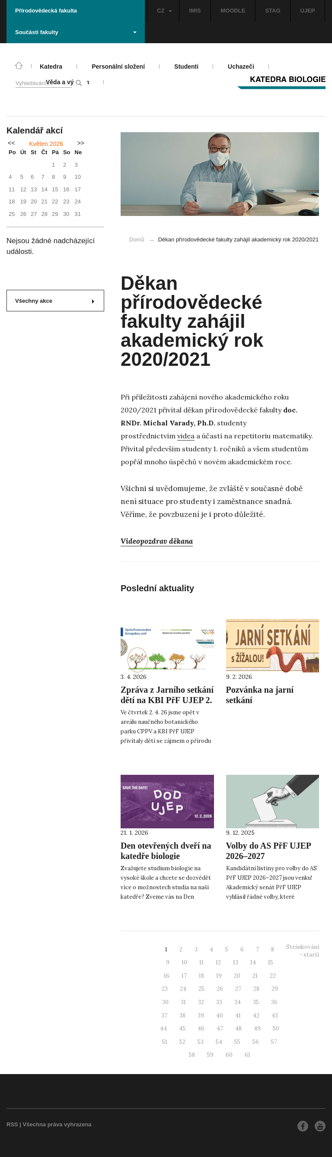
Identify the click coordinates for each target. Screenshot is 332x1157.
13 (235, 962)
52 (182, 1042)
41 (238, 1015)
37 (164, 1015)
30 (165, 1002)
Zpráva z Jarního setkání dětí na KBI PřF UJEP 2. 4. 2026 (167, 700)
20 (237, 975)
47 (220, 1028)
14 (253, 962)
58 (192, 1055)
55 (237, 1042)
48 (238, 1028)
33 (219, 1002)
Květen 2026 (46, 143)
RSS (12, 1124)
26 (220, 988)
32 (201, 1002)
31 (183, 1002)
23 (165, 988)
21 (255, 975)
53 (201, 1042)
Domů (136, 239)
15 (270, 962)
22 (273, 975)
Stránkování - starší (302, 951)
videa (186, 435)
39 (201, 1015)
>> (80, 142)
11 (201, 962)
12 (218, 962)
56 (255, 1042)
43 (274, 1015)
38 (182, 1015)
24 (183, 988)
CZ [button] (164, 10)
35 (256, 1002)
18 (201, 975)
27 (238, 988)
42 (256, 1015)
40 (219, 1015)
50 (276, 1028)
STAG (272, 10)
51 (164, 1042)
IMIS (195, 10)
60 (229, 1055)
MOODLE (232, 10)
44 (163, 1028)
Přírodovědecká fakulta (46, 10)
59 (210, 1055)
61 (247, 1055)
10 (184, 962)
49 (257, 1028)
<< (11, 142)
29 (274, 988)
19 (219, 975)
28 (256, 988)
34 (237, 1002)
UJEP (307, 10)
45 (182, 1028)
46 (201, 1028)
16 (166, 975)
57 (274, 1042)
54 (219, 1042)
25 (201, 988)
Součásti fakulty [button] (76, 32)
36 (274, 1002)
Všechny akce (54, 301)
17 (184, 975)
